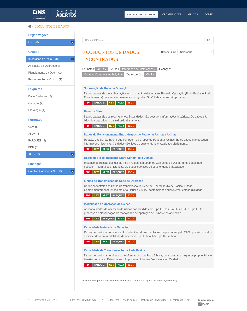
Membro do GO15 (180, 299)
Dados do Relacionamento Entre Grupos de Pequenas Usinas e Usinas (130, 134)
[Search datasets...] (143, 40)
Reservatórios (93, 111)
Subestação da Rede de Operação (106, 88)
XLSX (121, 102)
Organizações (171, 14)
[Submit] (209, 40)
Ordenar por (168, 52)
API (145, 280)
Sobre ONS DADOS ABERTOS (86, 299)
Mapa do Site (130, 299)
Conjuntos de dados (141, 14)
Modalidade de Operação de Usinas (107, 204)
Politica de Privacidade (154, 299)
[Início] (29, 26)
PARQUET (99, 102)
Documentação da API (164, 280)
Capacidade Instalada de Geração (106, 227)
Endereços (113, 299)
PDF (87, 102)
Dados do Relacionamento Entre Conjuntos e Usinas (118, 157)
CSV (111, 102)
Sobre (209, 14)
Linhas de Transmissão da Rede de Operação (113, 180)
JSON (131, 102)
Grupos (193, 14)
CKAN (204, 304)
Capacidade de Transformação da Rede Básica (114, 250)
